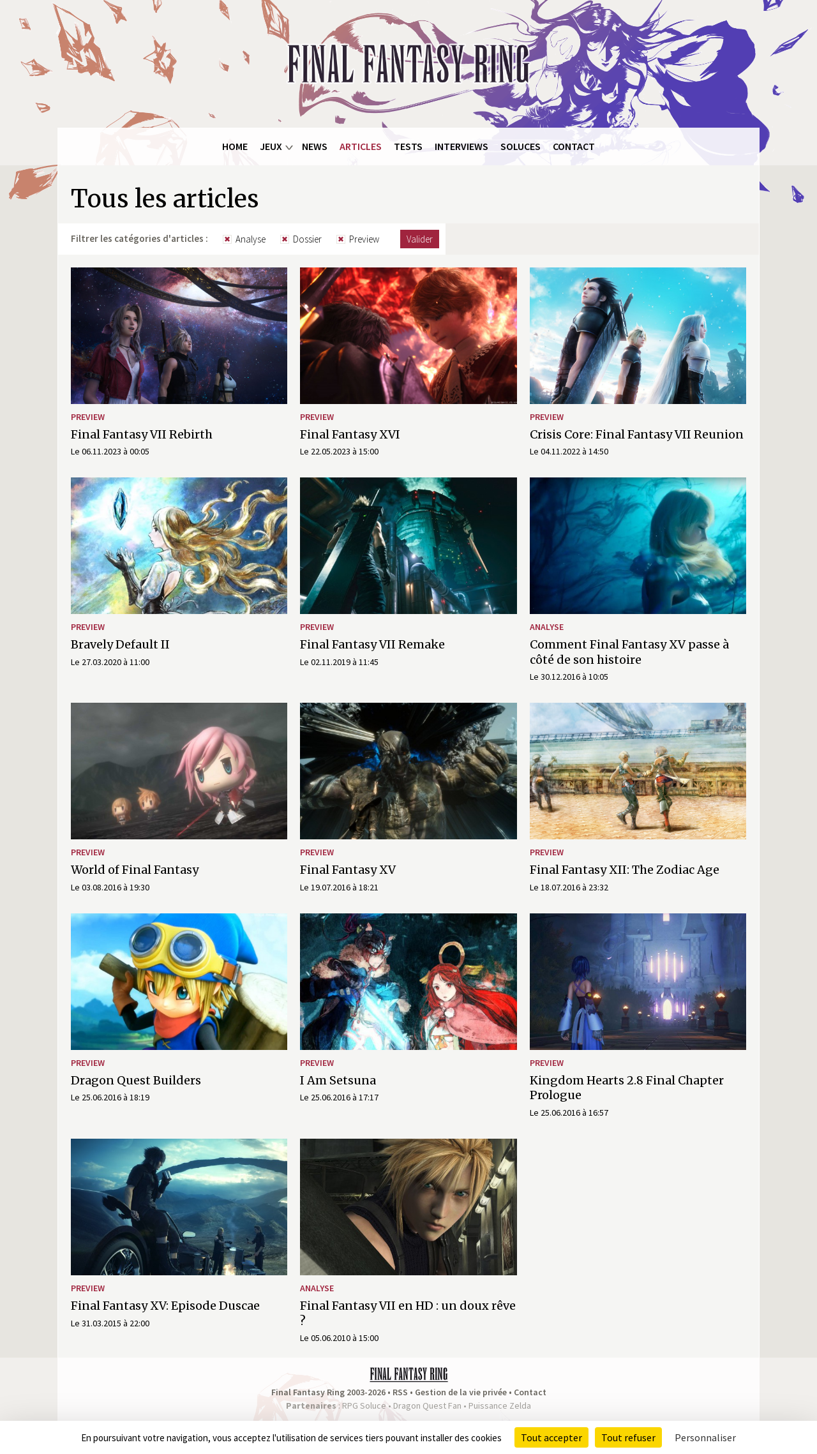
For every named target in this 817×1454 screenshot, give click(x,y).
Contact (574, 146)
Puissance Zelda (499, 1405)
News (314, 146)
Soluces (520, 146)
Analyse (251, 239)
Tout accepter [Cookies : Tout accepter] (551, 1437)
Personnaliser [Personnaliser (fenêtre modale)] (705, 1437)
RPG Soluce (364, 1405)
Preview (364, 239)
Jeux (271, 146)
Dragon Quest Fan (427, 1405)
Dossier (307, 239)
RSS (400, 1392)
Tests (408, 146)
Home (235, 146)
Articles (361, 146)
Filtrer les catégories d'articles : (139, 238)
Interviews (461, 146)
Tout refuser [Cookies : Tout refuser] (628, 1437)
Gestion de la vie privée (461, 1392)
